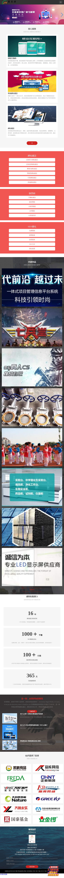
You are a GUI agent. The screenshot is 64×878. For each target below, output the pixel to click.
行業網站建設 (32, 177)
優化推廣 (32, 248)
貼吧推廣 (32, 239)
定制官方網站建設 (32, 160)
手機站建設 (32, 197)
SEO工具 (32, 244)
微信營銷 (32, 202)
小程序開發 (32, 206)
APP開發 (32, 211)
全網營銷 (32, 230)
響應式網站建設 (32, 169)
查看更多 (32, 589)
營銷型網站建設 (32, 173)
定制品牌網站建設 (32, 164)
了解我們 (32, 711)
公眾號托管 (32, 215)
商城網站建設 (32, 182)
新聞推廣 (32, 235)
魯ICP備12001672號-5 (41, 871)
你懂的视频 (3, 874)
